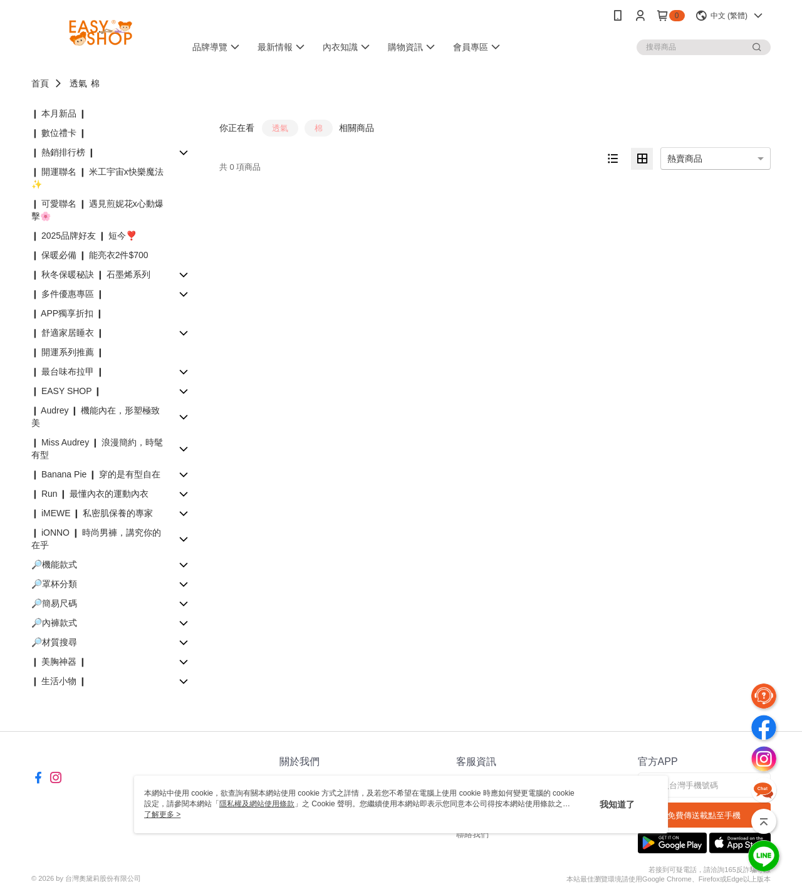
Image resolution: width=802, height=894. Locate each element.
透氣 (78, 83)
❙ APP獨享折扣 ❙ (67, 313)
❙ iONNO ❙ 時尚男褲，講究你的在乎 (96, 539)
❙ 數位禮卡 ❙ (58, 133)
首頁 (40, 83)
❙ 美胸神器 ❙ (58, 662)
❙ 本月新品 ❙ (58, 113)
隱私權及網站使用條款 (256, 803)
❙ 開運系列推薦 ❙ (67, 352)
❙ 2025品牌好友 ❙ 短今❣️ (84, 236)
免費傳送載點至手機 (704, 815)
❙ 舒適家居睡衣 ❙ (67, 333)
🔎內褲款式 (54, 623)
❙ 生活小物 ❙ (58, 681)
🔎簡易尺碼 (54, 603)
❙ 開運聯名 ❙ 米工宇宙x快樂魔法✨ (97, 178)
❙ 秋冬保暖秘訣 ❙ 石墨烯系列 (90, 274)
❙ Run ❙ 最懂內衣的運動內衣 (89, 494)
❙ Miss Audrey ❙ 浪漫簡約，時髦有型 (97, 448)
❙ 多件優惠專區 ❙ (67, 294)
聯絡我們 (472, 834)
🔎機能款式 (54, 564)
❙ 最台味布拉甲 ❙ (67, 371)
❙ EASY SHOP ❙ (66, 391)
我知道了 (617, 804)
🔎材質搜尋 (54, 642)
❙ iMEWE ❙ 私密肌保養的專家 (92, 513)
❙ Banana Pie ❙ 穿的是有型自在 (95, 474)
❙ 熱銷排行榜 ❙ (63, 152)
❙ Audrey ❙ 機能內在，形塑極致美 (95, 416)
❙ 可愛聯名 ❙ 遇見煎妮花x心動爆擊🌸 (97, 210)
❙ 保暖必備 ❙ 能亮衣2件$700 (89, 255)
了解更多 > (162, 814)
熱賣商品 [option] (684, 158)
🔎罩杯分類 (54, 584)
